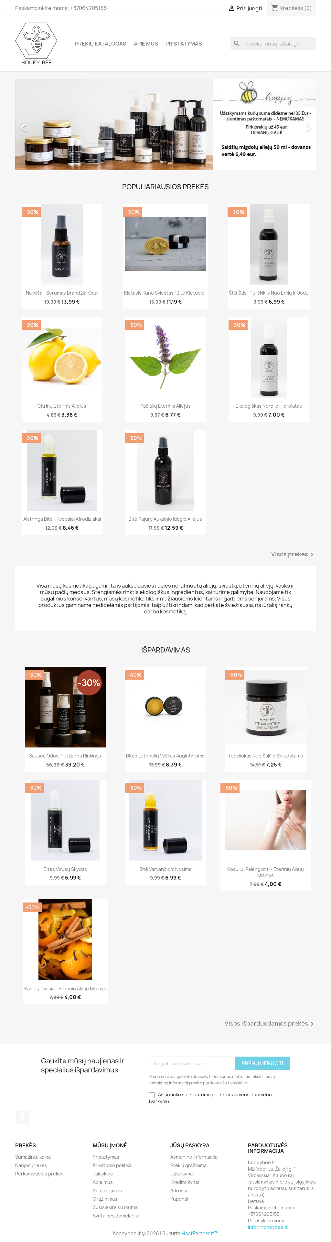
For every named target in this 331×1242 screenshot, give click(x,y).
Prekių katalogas (100, 43)
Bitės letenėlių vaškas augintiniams (165, 756)
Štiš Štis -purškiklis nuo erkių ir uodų (269, 293)
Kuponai (179, 1199)
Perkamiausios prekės (39, 1174)
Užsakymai (182, 1174)
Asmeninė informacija (194, 1157)
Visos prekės (293, 554)
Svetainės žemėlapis (115, 1216)
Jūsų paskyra (189, 1145)
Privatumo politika (112, 1165)
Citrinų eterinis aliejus (61, 406)
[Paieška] (273, 43)
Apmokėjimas (107, 1190)
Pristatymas (184, 43)
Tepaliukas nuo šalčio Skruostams (265, 756)
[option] (165, 124)
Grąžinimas (105, 1199)
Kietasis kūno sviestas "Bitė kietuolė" (165, 293)
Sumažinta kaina (33, 1157)
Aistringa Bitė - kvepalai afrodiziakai (62, 519)
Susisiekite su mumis (115, 1207)
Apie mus (146, 43)
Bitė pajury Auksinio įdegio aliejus (165, 519)
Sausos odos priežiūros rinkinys (65, 756)
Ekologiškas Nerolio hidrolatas (269, 406)
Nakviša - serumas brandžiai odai (62, 293)
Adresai (178, 1190)
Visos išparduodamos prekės (270, 1024)
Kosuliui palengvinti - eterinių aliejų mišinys (265, 872)
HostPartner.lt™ (200, 1233)
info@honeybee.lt (268, 1227)
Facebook (22, 1117)
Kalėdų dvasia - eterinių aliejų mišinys (65, 989)
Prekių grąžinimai (189, 1165)
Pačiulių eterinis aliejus (165, 406)
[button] (37, 124)
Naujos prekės (31, 1165)
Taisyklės (103, 1174)
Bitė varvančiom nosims (165, 869)
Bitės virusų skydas (65, 869)
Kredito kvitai (184, 1182)
